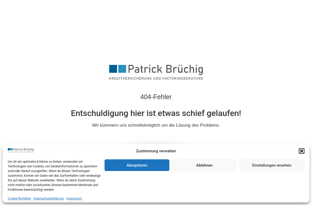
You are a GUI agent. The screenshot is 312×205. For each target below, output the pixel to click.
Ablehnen (204, 165)
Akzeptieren (137, 165)
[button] (301, 151)
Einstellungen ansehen (271, 165)
